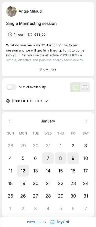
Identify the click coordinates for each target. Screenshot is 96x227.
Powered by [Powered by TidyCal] (48, 221)
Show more (48, 69)
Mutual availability (32, 87)
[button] (48, 158)
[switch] (11, 87)
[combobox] (12, 101)
